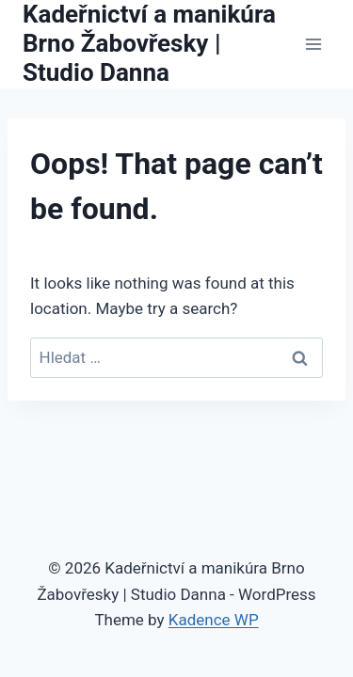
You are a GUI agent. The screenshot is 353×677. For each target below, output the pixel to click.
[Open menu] (313, 43)
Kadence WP (213, 619)
